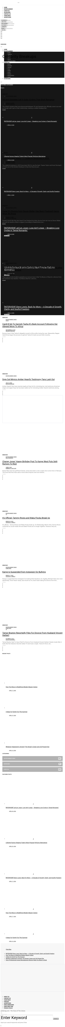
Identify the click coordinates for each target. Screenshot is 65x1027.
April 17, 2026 (12, 690)
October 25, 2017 (10, 638)
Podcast (6, 1001)
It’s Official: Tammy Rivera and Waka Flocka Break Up (26, 518)
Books (8, 52)
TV (6, 514)
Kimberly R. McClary (11, 218)
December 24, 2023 (10, 161)
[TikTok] (3, 30)
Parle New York (8, 1006)
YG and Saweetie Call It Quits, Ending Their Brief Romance (28, 99)
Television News (11, 60)
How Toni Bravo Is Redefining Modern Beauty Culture (21, 687)
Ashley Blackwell (10, 639)
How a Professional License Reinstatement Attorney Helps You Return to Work (26, 960)
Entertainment (8, 9)
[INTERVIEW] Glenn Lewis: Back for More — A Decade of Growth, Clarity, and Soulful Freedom (33, 878)
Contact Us (7, 13)
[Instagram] (7, 23)
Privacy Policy (8, 1008)
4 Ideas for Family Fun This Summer (16, 712)
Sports (9, 59)
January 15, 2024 (10, 103)
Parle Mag (8, 949)
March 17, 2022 (9, 575)
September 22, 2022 (10, 329)
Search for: (4, 1014)
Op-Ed (7, 264)
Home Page (8, 568)
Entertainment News (11, 96)
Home (5, 7)
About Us (6, 996)
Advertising (7, 17)
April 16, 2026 (12, 715)
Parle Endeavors (9, 1004)
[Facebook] (5, 20)
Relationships (9, 458)
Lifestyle (6, 10)
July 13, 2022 (9, 382)
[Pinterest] (7, 25)
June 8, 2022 (9, 467)
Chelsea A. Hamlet (10, 163)
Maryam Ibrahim (10, 384)
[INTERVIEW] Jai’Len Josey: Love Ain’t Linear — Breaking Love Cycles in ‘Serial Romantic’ (32, 808)
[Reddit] (7, 28)
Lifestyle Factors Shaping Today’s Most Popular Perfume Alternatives (24, 156)
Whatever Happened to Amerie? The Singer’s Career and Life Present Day (27, 747)
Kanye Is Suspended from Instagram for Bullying (24, 572)
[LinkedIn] (4, 26)
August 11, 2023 (10, 217)
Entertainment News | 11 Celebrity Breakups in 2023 (26, 158)
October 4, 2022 (10, 273)
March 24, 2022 (9, 521)
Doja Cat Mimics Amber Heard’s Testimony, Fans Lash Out (28, 379)
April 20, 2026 (10, 160)
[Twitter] (7, 21)
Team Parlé (7, 15)
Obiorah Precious (10, 104)
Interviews (7, 12)
